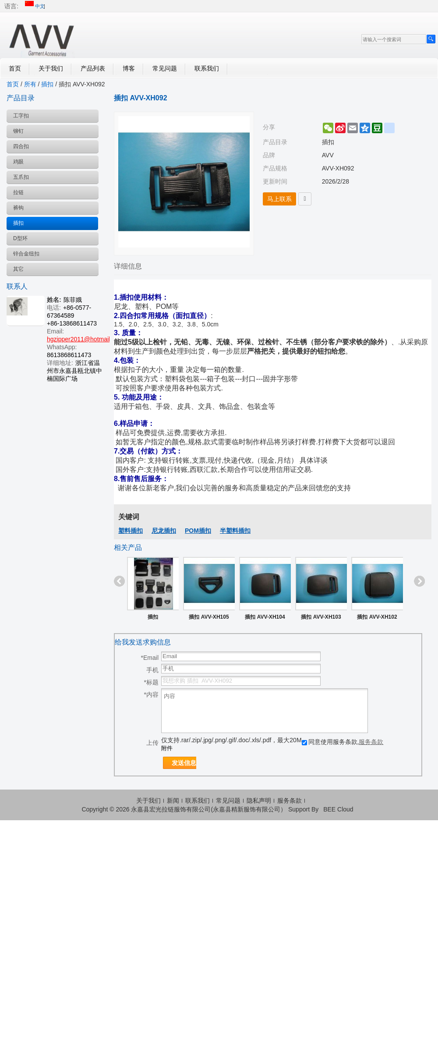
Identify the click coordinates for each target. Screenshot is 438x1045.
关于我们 (51, 68)
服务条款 (371, 741)
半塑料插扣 (235, 530)
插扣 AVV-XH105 (209, 617)
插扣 (47, 84)
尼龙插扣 (164, 530)
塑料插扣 (130, 530)
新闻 (173, 800)
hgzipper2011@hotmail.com (85, 339)
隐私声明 (259, 800)
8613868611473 (69, 354)
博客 (129, 68)
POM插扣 (198, 530)
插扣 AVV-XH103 (321, 617)
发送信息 (184, 762)
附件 (167, 748)
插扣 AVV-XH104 (265, 617)
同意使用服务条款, (343, 741)
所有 (30, 84)
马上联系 (279, 198)
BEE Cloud (338, 809)
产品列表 (93, 68)
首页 (15, 68)
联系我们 (206, 68)
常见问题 (164, 68)
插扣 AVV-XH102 (377, 617)
